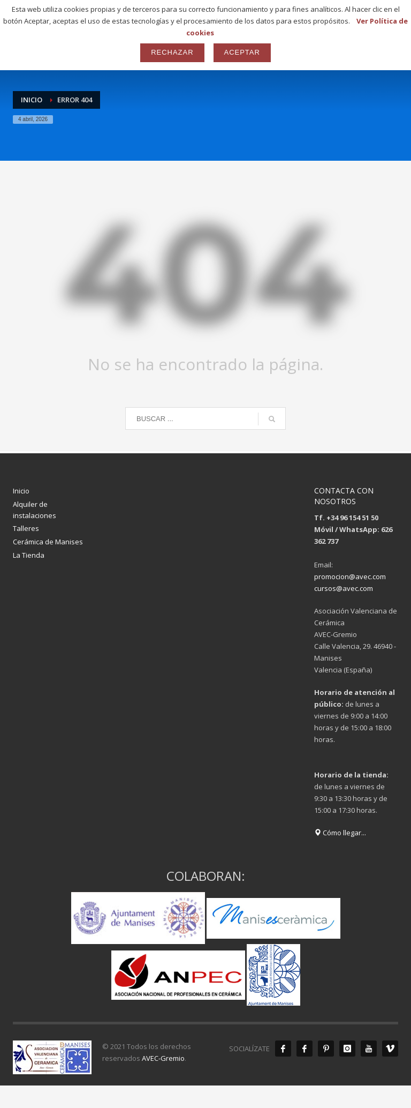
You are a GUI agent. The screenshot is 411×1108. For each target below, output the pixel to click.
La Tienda (28, 555)
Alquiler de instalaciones (34, 509)
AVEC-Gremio (163, 1058)
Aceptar (242, 52)
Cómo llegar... (340, 832)
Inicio (21, 491)
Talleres (26, 528)
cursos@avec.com (343, 588)
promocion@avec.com (350, 576)
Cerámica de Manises (48, 541)
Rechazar (172, 52)
